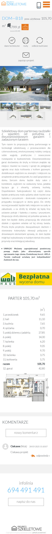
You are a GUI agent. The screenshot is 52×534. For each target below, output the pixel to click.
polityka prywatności (39, 532)
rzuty (25, 42)
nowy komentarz (26, 432)
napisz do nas (26, 501)
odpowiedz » (43, 455)
